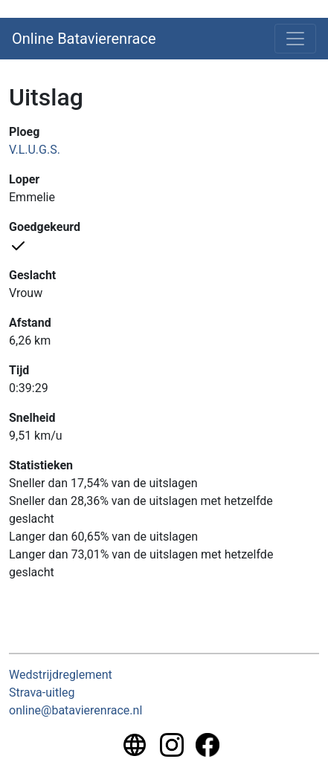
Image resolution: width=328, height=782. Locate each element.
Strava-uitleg (42, 692)
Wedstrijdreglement (60, 675)
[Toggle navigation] (295, 38)
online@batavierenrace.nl (75, 710)
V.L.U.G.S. (34, 150)
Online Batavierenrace (84, 39)
